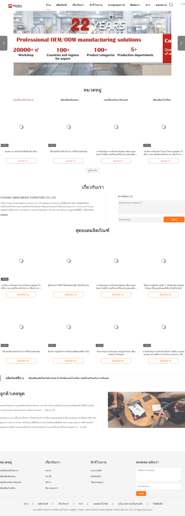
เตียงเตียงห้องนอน (8, 476)
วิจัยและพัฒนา (97, 482)
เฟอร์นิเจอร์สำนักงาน (9, 470)
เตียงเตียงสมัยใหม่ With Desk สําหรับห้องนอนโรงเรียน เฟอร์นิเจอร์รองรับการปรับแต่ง (68, 378)
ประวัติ (48, 476)
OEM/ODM (96, 476)
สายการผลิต (96, 470)
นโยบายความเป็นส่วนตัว (130, 504)
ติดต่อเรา (135, 5)
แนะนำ (48, 470)
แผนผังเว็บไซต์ (100, 504)
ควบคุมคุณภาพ (116, 5)
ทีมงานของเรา (51, 488)
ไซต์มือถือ (158, 504)
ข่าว (148, 5)
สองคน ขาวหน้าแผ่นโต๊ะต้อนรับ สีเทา (21, 151)
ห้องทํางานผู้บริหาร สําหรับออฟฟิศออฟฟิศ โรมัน (68, 351)
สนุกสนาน (161, 5)
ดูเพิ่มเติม (92, 170)
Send (174, 219)
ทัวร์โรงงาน (96, 5)
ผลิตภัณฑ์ (61, 5)
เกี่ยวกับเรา (78, 5)
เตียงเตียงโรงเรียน (7, 488)
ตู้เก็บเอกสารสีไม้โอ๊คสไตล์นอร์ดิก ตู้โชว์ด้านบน (68, 285)
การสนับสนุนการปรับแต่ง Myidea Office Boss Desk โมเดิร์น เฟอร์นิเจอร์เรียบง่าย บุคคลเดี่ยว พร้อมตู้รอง (116, 154)
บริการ (48, 482)
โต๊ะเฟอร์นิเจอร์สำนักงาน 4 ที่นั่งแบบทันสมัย (68, 151)
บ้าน (48, 5)
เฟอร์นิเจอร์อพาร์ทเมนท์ (10, 482)
